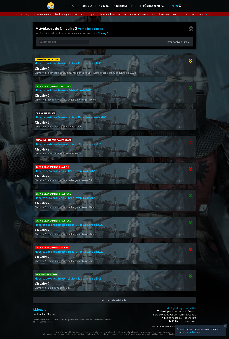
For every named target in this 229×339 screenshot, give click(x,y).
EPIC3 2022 (102, 6)
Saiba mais (195, 332)
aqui (207, 14)
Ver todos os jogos (90, 28)
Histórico (145, 6)
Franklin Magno (46, 314)
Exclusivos (85, 6)
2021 (157, 6)
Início (70, 6)
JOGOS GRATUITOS (124, 6)
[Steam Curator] (177, 6)
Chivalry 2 (103, 33)
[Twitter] (173, 6)
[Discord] (180, 6)
